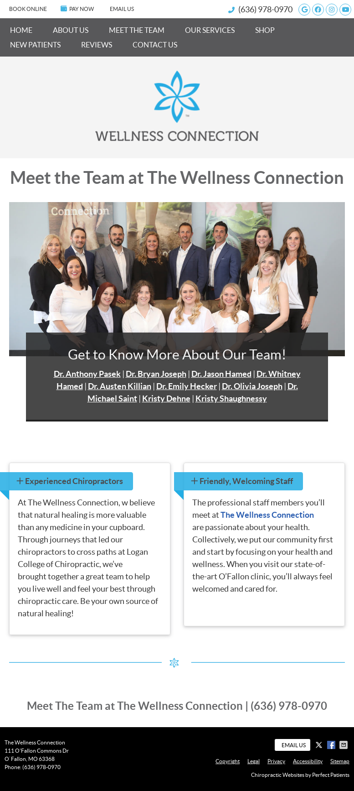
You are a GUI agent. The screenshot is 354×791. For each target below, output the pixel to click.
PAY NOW (77, 8)
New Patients (35, 45)
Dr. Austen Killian (119, 386)
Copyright (227, 761)
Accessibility (308, 761)
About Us (70, 30)
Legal (253, 761)
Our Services (210, 30)
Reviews (96, 45)
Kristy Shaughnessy (231, 398)
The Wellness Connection (267, 515)
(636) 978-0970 (265, 9)
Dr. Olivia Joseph (252, 386)
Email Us (122, 9)
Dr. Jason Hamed (221, 374)
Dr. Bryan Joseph (156, 374)
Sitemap (339, 761)
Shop (265, 30)
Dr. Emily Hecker (186, 386)
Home (21, 30)
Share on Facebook (332, 745)
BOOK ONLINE (28, 9)
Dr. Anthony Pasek (87, 374)
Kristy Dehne (166, 398)
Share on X (320, 745)
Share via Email (344, 745)
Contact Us (155, 45)
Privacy (276, 761)
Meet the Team (136, 30)
